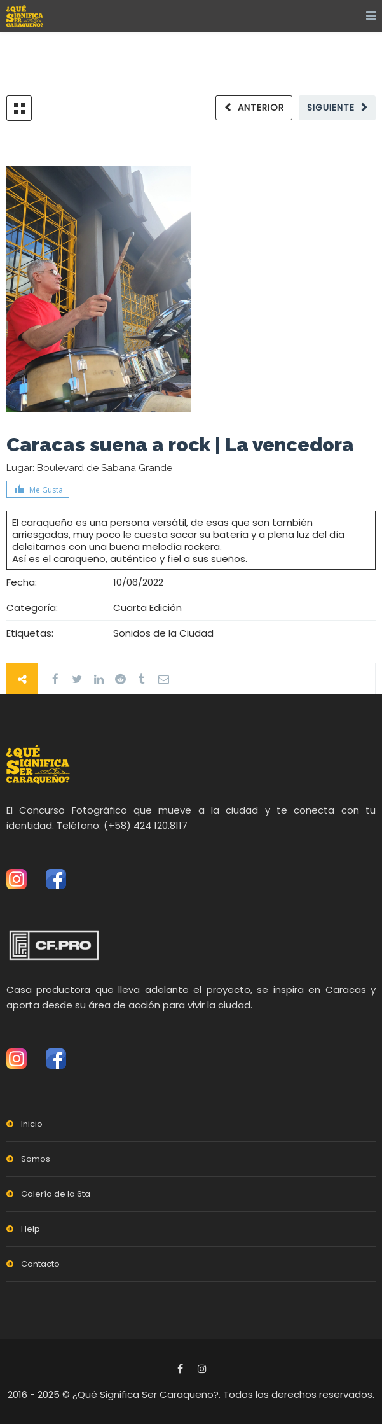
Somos (35, 1159)
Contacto (40, 1264)
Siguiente (331, 107)
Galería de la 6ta (55, 1194)
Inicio (32, 1124)
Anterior (261, 107)
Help (30, 1229)
